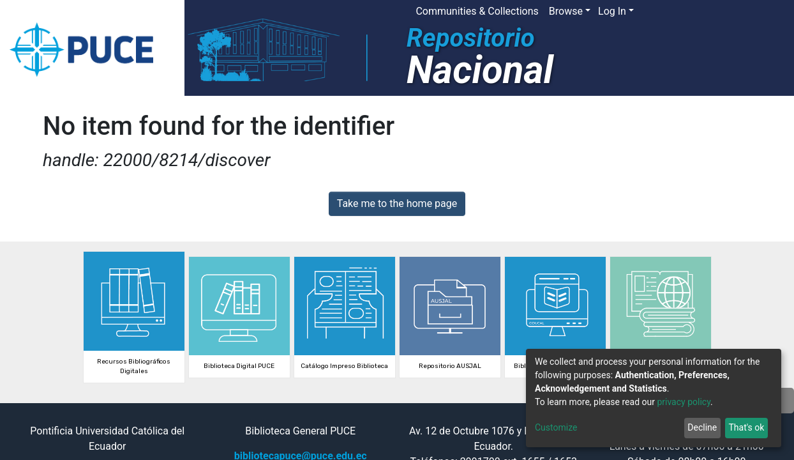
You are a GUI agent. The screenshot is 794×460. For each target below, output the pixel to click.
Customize (556, 427)
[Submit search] (689, 11)
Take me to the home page (397, 203)
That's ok (746, 427)
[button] (670, 11)
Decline (702, 427)
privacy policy (683, 402)
